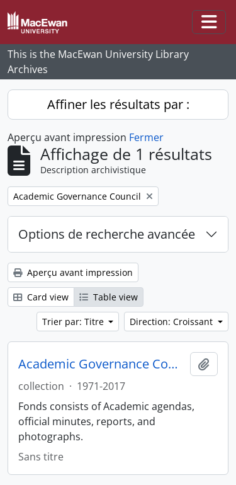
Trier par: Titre (74, 322)
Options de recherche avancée (106, 234)
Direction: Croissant (172, 322)
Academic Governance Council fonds (101, 364)
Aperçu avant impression (73, 272)
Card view (41, 297)
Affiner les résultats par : (118, 104)
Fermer (146, 137)
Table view (108, 297)
